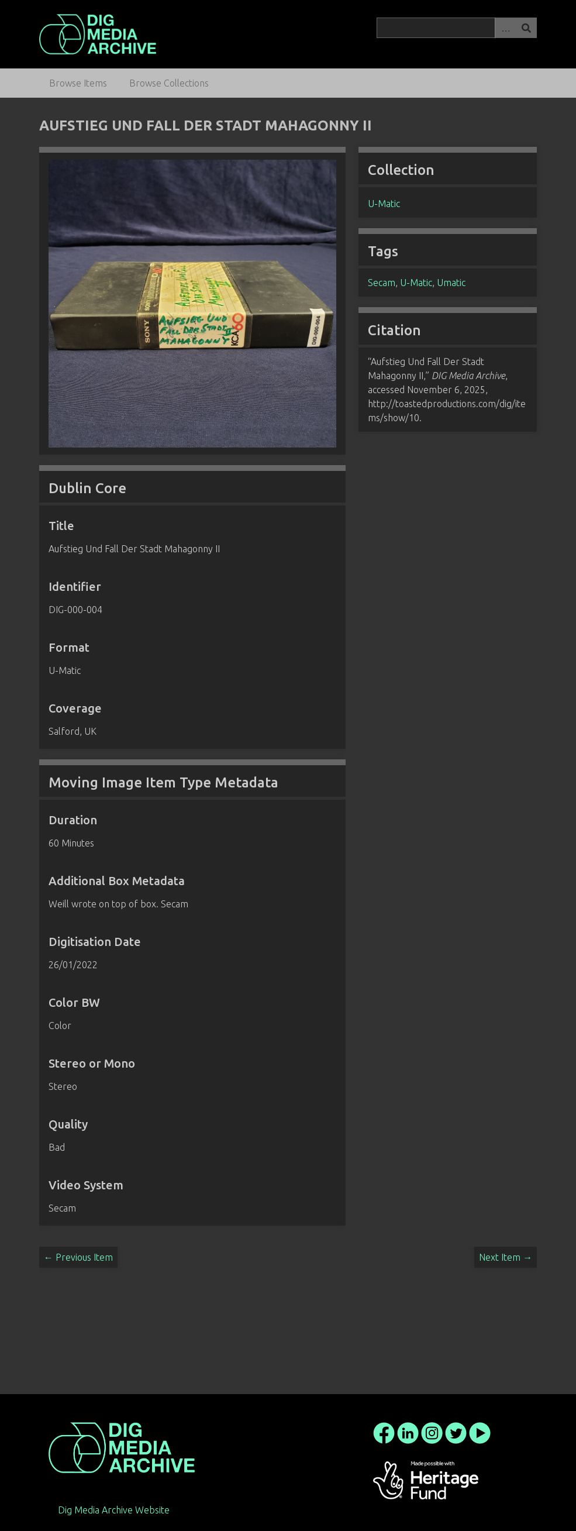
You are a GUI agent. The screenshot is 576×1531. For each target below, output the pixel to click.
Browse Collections (169, 83)
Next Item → (505, 1257)
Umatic (451, 282)
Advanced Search (505, 28)
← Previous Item (78, 1257)
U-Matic (384, 203)
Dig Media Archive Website (114, 1510)
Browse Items (78, 83)
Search (526, 28)
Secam (381, 282)
